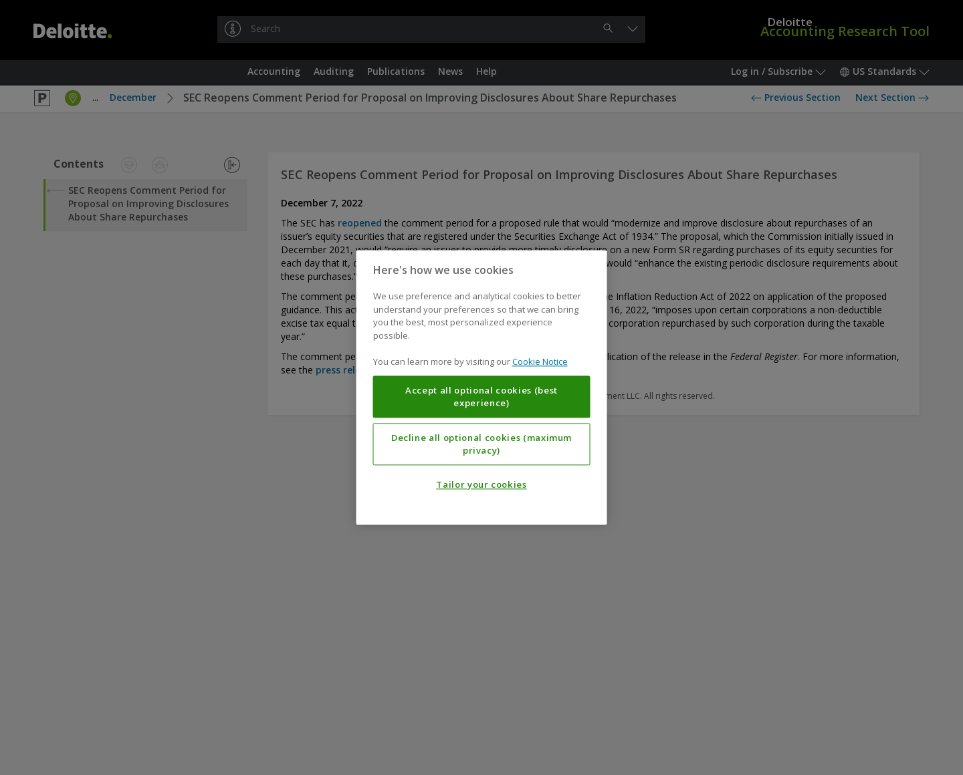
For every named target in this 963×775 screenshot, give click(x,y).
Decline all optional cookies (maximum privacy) (481, 444)
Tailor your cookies (481, 485)
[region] (481, 387)
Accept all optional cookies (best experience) (481, 397)
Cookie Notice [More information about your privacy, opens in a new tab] (540, 362)
